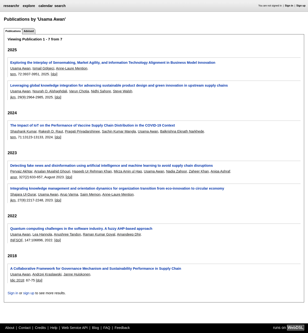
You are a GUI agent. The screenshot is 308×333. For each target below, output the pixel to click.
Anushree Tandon (67, 234)
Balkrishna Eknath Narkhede (182, 131)
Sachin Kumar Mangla (119, 131)
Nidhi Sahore (101, 91)
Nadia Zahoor (176, 171)
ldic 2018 (17, 280)
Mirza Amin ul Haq (128, 171)
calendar (45, 6)
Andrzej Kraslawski (47, 274)
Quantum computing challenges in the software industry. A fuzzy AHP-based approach (81, 229)
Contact (25, 328)
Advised (29, 31)
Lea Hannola (42, 234)
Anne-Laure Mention (71, 68)
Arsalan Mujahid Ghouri (52, 171)
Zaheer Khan (199, 171)
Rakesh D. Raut (50, 131)
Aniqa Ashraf (220, 171)
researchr (11, 6)
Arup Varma (69, 194)
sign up (28, 293)
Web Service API (75, 328)
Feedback (122, 328)
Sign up (301, 5)
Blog (95, 328)
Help (54, 328)
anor (13, 177)
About (9, 328)
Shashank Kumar (23, 131)
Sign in (289, 5)
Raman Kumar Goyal (99, 234)
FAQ (106, 328)
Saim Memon (90, 194)
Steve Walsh (122, 91)
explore (29, 6)
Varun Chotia (79, 91)
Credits (40, 328)
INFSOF (16, 240)
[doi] (54, 74)
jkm (12, 97)
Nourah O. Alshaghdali (49, 91)
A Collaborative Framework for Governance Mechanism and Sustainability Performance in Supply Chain (95, 268)
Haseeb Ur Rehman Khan (92, 171)
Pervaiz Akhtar (21, 171)
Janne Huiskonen (77, 274)
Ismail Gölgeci (43, 68)
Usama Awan (20, 68)
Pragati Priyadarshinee (82, 131)
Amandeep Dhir (129, 234)
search (59, 6)
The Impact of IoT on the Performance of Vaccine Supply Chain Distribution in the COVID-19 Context (92, 125)
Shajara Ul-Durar (23, 194)
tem (13, 74)
